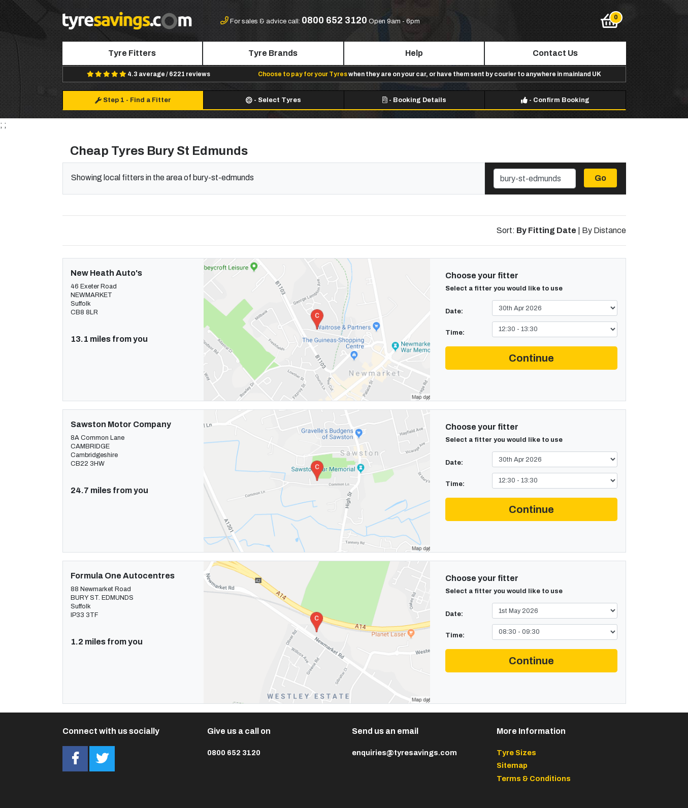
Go (600, 178)
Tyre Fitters (132, 53)
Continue (531, 358)
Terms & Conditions (534, 778)
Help (414, 53)
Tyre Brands (273, 53)
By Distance (604, 230)
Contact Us (555, 53)
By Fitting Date (546, 230)
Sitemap (512, 765)
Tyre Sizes (516, 753)
